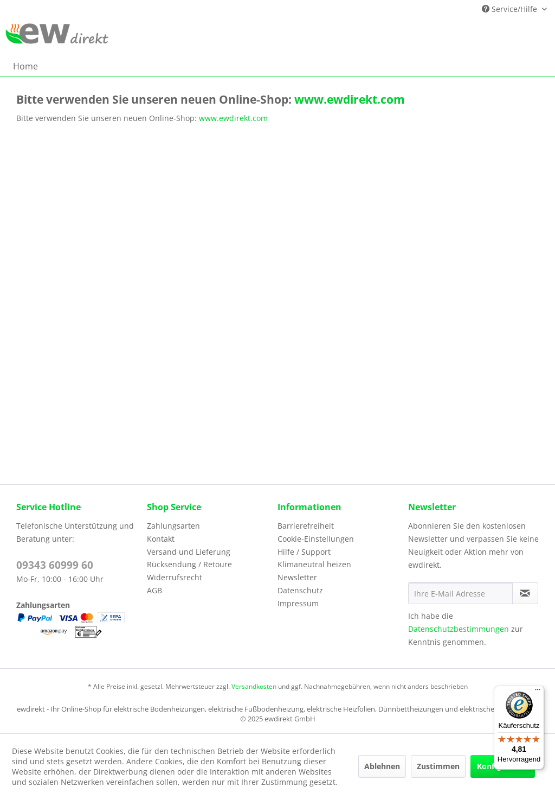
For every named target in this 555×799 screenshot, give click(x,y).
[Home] (25, 66)
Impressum (298, 603)
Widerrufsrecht (174, 577)
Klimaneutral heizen (314, 564)
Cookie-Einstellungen (316, 539)
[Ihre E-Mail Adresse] (460, 593)
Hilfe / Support (304, 552)
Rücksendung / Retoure (189, 564)
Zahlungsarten (173, 526)
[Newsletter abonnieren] (525, 593)
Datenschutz (300, 590)
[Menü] (537, 692)
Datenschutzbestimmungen (458, 629)
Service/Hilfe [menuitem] (510, 9)
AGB (154, 590)
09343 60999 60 (54, 565)
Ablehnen (382, 766)
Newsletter (297, 577)
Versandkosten (253, 686)
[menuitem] (25, 66)
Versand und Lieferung (188, 552)
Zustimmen (438, 766)
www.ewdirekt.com (348, 99)
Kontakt (161, 539)
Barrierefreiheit (306, 526)
